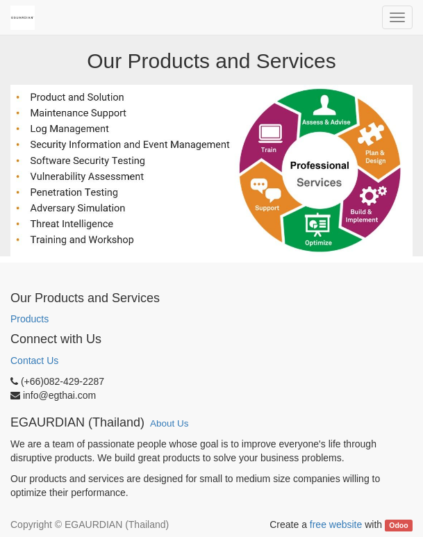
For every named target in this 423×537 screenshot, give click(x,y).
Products (29, 318)
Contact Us (34, 360)
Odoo (398, 525)
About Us (169, 423)
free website (336, 524)
